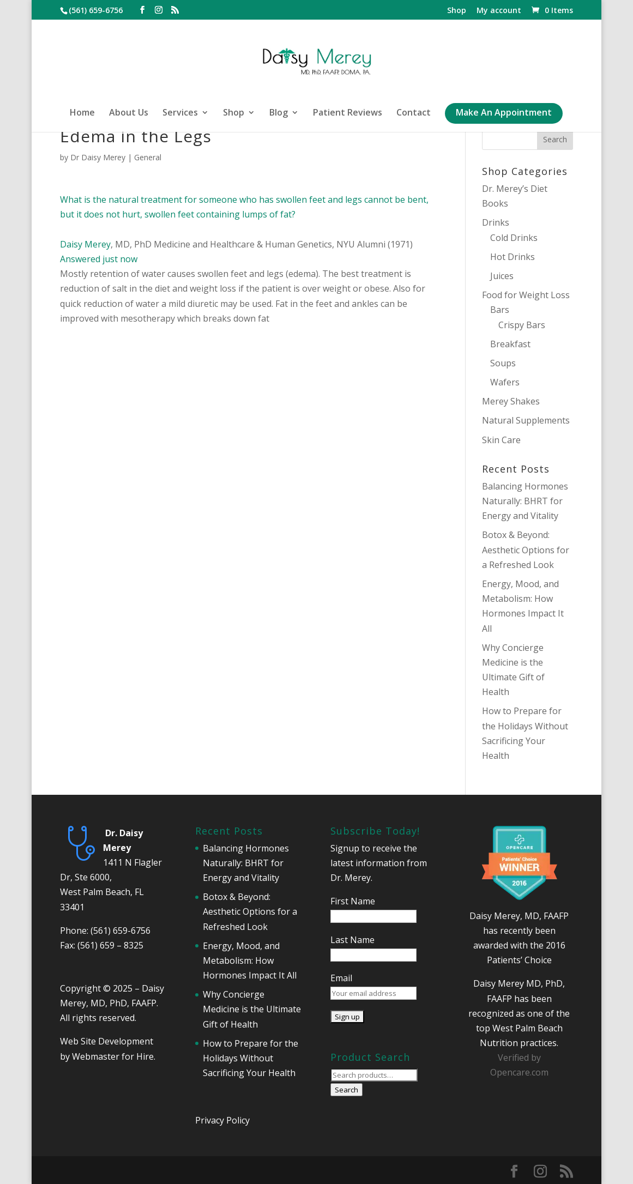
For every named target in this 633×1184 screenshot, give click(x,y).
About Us (128, 113)
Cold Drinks (514, 238)
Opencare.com (519, 1072)
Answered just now (98, 259)
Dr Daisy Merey (97, 157)
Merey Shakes (511, 401)
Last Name (352, 940)
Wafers (505, 382)
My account (499, 11)
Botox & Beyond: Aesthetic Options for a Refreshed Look (525, 549)
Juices (502, 276)
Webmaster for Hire (113, 1056)
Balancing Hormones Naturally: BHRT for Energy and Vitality (525, 501)
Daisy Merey (85, 244)
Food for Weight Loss (526, 295)
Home (82, 113)
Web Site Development (106, 1041)
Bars (499, 310)
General (147, 157)
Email (341, 978)
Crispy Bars (521, 325)
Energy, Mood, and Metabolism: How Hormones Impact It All (250, 960)
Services (180, 113)
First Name (352, 901)
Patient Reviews (347, 113)
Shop (456, 11)
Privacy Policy (222, 1120)
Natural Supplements (526, 420)
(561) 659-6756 (120, 931)
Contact (413, 113)
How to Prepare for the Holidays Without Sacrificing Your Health (250, 1058)
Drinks (495, 222)
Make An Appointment (504, 113)
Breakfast (510, 344)
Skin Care (501, 440)
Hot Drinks (512, 257)
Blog (278, 113)
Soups (503, 363)
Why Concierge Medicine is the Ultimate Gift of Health (252, 1009)
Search (346, 1090)
